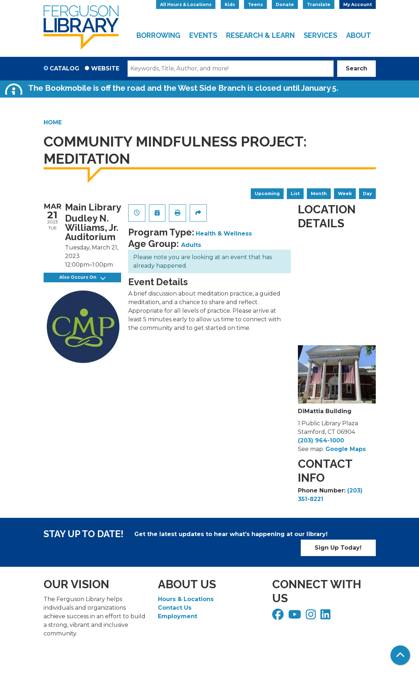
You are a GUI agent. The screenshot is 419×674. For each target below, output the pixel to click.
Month (319, 193)
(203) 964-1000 (321, 440)
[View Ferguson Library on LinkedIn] (326, 616)
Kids (230, 4)
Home (53, 122)
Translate (318, 4)
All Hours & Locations (185, 4)
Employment (177, 616)
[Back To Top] (400, 655)
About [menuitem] (358, 35)
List (295, 193)
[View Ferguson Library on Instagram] (312, 616)
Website (105, 68)
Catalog (64, 68)
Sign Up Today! (338, 547)
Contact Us (174, 607)
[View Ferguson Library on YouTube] (295, 616)
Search (356, 68)
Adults (191, 245)
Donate (285, 4)
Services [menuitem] (320, 35)
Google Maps (345, 449)
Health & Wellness (224, 233)
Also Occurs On (82, 277)
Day (367, 193)
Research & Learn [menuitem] (260, 35)
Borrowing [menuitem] (158, 35)
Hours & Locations (186, 599)
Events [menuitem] (203, 35)
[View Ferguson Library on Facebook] (278, 616)
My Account (357, 4)
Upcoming (267, 193)
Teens (255, 4)
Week (345, 193)
